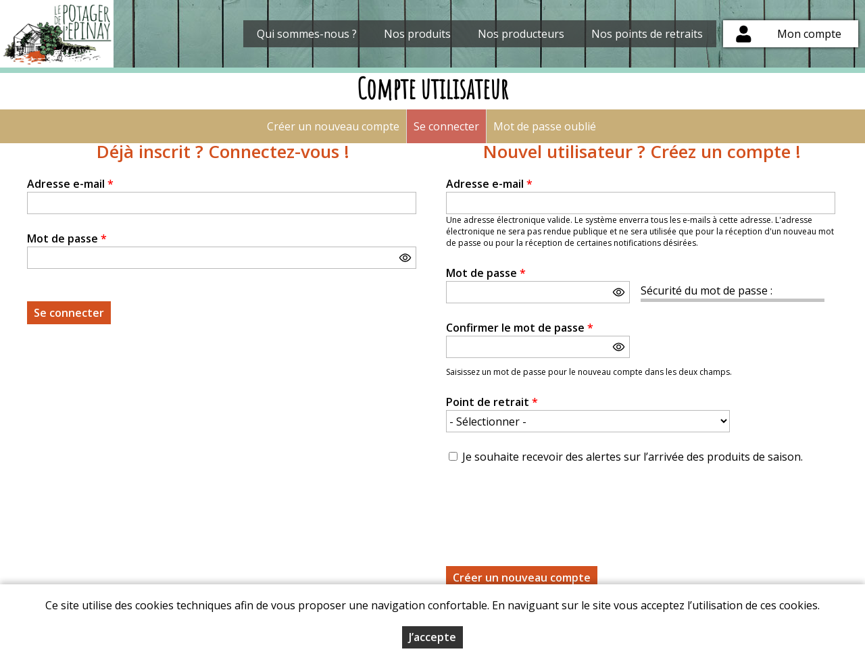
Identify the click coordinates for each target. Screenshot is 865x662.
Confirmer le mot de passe (519, 327)
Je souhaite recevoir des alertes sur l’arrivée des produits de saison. (632, 456)
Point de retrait (492, 401)
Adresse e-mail (70, 183)
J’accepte (432, 637)
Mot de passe (67, 238)
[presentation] (548, 507)
